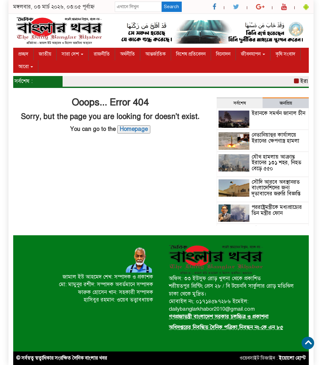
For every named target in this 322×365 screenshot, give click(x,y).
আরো (25, 66)
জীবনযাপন (253, 54)
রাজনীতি (102, 54)
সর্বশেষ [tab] (239, 103)
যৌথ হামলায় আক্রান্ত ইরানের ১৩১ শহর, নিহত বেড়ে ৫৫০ (276, 163)
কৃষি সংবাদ (285, 54)
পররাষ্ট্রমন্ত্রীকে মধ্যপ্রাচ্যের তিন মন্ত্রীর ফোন (277, 210)
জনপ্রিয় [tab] (286, 103)
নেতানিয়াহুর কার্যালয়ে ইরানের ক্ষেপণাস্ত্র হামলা (275, 138)
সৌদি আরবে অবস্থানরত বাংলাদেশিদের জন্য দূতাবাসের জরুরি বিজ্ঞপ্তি (276, 188)
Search (171, 6)
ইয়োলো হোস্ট (292, 358)
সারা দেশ (72, 54)
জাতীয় (45, 54)
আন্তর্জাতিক (155, 54)
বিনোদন (223, 54)
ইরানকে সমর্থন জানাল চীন (278, 113)
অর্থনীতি (127, 54)
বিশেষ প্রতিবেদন (191, 54)
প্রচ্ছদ (23, 54)
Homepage (134, 129)
